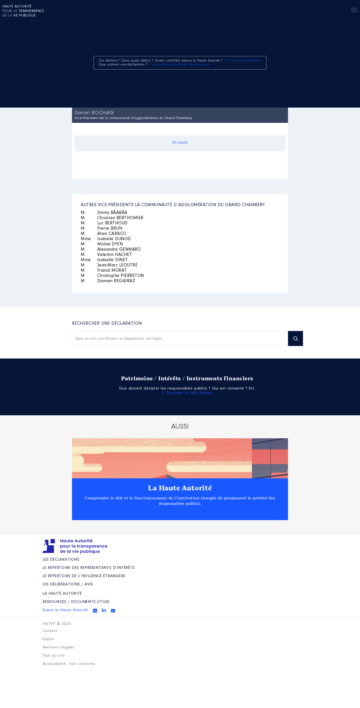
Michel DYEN (102, 244)
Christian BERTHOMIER (112, 218)
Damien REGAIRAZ (108, 281)
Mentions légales (58, 647)
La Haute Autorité (180, 488)
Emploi (48, 639)
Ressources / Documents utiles (76, 602)
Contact (49, 631)
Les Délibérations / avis (67, 584)
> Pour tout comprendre (243, 61)
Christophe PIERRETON (112, 276)
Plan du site (53, 656)
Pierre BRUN (101, 228)
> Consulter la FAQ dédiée (187, 393)
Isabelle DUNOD (106, 239)
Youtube (113, 611)
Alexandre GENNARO (111, 249)
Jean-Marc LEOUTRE (109, 265)
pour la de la (23, 11)
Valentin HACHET (106, 255)
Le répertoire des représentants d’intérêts (88, 568)
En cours (180, 143)
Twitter (95, 611)
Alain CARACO (103, 234)
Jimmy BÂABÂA (104, 213)
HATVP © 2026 (56, 624)
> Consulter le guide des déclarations (179, 65)
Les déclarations (61, 560)
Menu (354, 11)
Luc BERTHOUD (104, 223)
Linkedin (104, 610)
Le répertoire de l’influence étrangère (83, 576)
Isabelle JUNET (104, 260)
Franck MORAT (104, 270)
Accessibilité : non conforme (68, 664)
